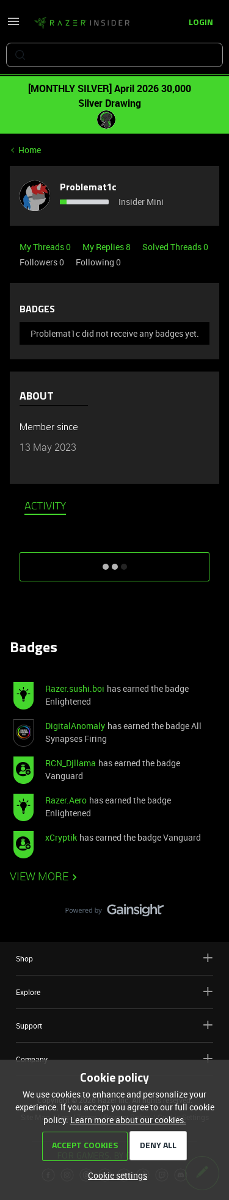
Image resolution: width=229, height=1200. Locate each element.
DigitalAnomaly (75, 725)
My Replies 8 (107, 247)
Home (29, 150)
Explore (114, 991)
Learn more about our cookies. (128, 1120)
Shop (114, 958)
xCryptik (61, 837)
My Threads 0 (46, 247)
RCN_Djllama (70, 763)
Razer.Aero (66, 800)
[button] (13, 25)
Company (114, 1059)
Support (114, 1025)
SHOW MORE (115, 562)
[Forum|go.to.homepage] (82, 23)
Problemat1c (88, 188)
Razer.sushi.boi (74, 688)
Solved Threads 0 (175, 247)
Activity (45, 506)
